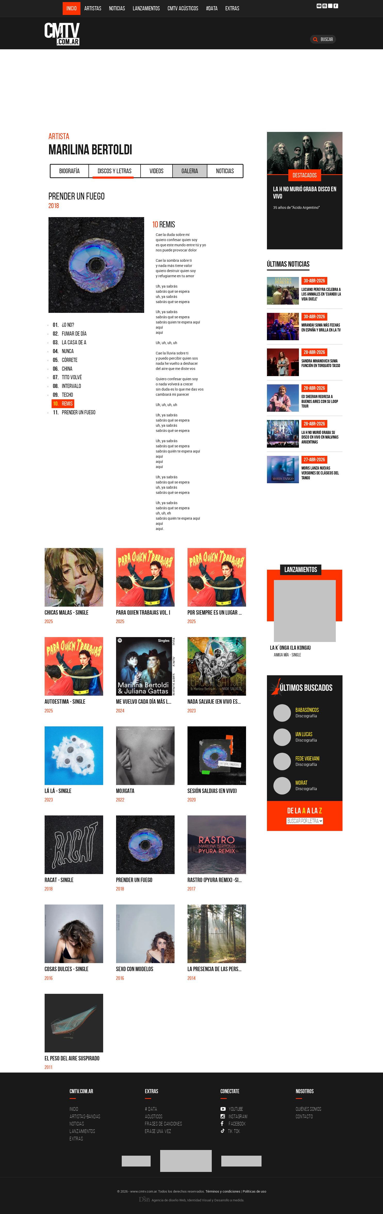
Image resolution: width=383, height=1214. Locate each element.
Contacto (304, 1116)
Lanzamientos (146, 8)
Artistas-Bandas (85, 1116)
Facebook (233, 1123)
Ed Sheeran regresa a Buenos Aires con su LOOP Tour (319, 401)
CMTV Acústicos (183, 8)
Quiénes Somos (308, 1109)
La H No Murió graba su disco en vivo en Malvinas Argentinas (319, 437)
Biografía (69, 170)
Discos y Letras (113, 172)
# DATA (151, 1109)
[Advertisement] (191, 88)
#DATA (212, 8)
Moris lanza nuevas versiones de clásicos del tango (320, 473)
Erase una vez (158, 1131)
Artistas (92, 8)
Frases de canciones (163, 1123)
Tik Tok (230, 1131)
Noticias (117, 8)
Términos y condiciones (223, 1191)
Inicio (72, 8)
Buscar (323, 39)
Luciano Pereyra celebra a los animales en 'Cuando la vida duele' (321, 294)
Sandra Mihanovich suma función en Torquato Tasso (320, 363)
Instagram (234, 1116)
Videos (157, 170)
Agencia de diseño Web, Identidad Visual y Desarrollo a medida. (191, 1200)
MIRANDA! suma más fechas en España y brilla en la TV (321, 327)
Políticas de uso (254, 1191)
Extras (232, 8)
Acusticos (153, 1116)
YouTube (232, 1109)
